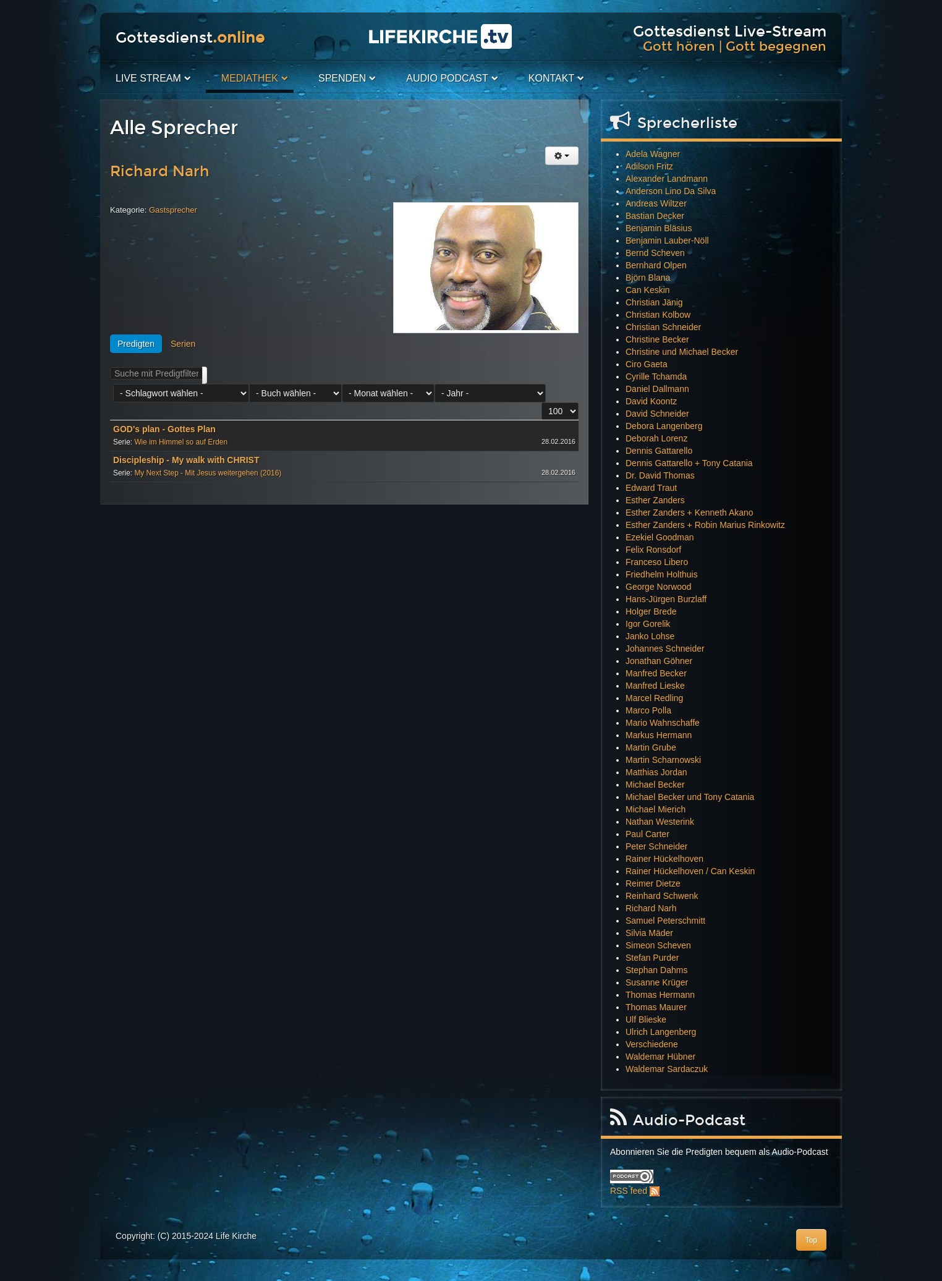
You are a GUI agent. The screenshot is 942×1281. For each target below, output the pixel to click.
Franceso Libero (657, 562)
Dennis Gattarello (659, 451)
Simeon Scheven (658, 945)
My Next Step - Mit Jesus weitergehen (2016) (207, 473)
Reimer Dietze (653, 883)
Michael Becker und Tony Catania (690, 797)
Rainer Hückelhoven (664, 859)
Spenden (342, 78)
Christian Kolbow (658, 315)
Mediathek (249, 78)
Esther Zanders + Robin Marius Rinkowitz (705, 525)
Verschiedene (652, 1044)
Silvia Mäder (649, 933)
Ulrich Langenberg (661, 1032)
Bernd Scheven (655, 253)
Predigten (136, 344)
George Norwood (659, 587)
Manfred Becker (656, 673)
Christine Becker (657, 339)
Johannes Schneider (665, 648)
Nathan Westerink (660, 822)
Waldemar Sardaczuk (667, 1069)
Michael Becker (655, 784)
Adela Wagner (653, 154)
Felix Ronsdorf (653, 550)
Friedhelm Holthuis (662, 574)
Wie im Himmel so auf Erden (180, 442)
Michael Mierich (655, 809)
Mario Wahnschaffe (663, 723)
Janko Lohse (650, 636)
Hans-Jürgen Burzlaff (666, 599)
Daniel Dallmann (657, 389)
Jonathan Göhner (659, 661)
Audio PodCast (447, 78)
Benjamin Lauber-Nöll (667, 240)
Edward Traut (651, 488)
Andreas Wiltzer (656, 203)
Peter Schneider (656, 846)
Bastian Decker (655, 216)
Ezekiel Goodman (660, 537)
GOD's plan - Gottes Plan (164, 429)
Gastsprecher (173, 210)
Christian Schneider (663, 327)
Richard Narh (160, 171)
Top (811, 1240)
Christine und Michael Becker (682, 352)
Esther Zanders (655, 500)
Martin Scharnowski (663, 760)
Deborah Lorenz (656, 438)
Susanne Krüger (657, 982)
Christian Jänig (654, 302)
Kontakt (551, 78)
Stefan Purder (652, 958)
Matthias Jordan (656, 772)
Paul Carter (647, 834)
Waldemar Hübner (660, 1057)
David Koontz (651, 401)
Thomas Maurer (656, 1007)
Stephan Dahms (656, 970)
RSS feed (628, 1191)
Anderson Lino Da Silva (671, 191)
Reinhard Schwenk (662, 896)
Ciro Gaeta (647, 364)
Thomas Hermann (660, 995)
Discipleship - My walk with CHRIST (186, 460)
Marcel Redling (654, 698)
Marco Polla (648, 710)
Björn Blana (648, 278)
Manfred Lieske (655, 686)
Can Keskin (648, 290)
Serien (183, 344)
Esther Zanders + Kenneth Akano (689, 512)
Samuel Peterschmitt (665, 921)
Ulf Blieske (646, 1019)
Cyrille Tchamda (656, 376)
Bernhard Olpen (656, 265)
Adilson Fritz (649, 166)
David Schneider (657, 414)
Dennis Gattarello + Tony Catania (689, 463)
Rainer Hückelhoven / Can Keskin (690, 871)
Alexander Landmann (667, 179)
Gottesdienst (190, 37)
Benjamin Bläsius (659, 228)
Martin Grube (651, 747)
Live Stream (148, 78)
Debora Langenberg (664, 426)
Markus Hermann (659, 735)
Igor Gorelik (648, 624)
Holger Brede (651, 611)
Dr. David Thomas (660, 475)
